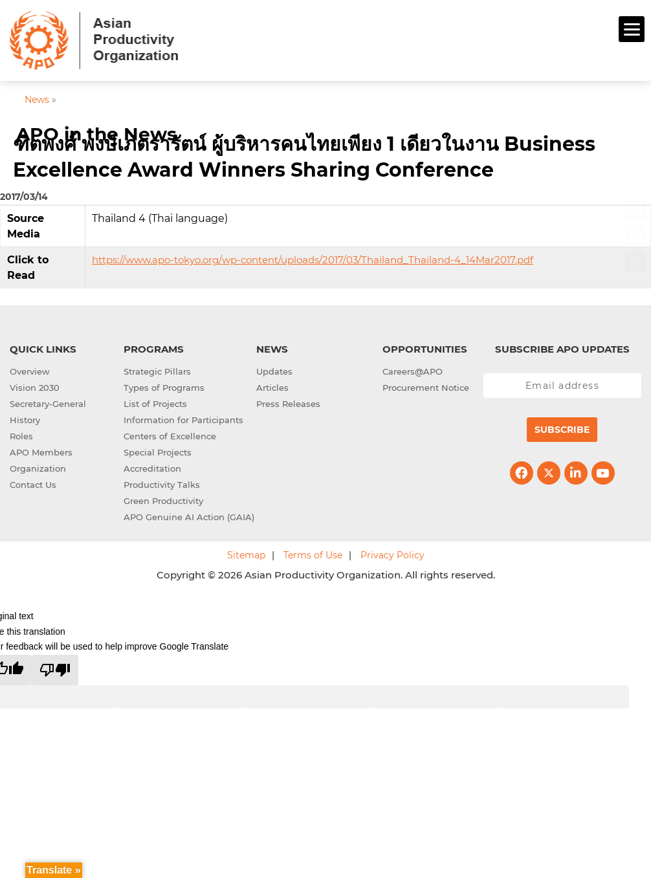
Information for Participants (183, 420)
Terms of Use (312, 555)
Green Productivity (163, 501)
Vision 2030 (35, 387)
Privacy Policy (392, 555)
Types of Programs (164, 387)
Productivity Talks (162, 484)
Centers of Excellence (170, 436)
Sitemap (246, 555)
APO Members (41, 452)
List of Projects (155, 404)
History (25, 420)
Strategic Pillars (157, 371)
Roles (21, 436)
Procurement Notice (425, 387)
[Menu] (632, 29)
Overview (30, 371)
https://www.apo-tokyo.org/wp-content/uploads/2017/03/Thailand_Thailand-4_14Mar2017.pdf (312, 260)
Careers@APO (412, 371)
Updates (274, 371)
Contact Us (33, 484)
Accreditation (152, 468)
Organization (38, 468)
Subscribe (562, 429)
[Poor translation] (55, 670)
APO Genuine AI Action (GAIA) (189, 517)
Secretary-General (48, 404)
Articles (272, 387)
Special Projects (158, 452)
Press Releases (288, 404)
